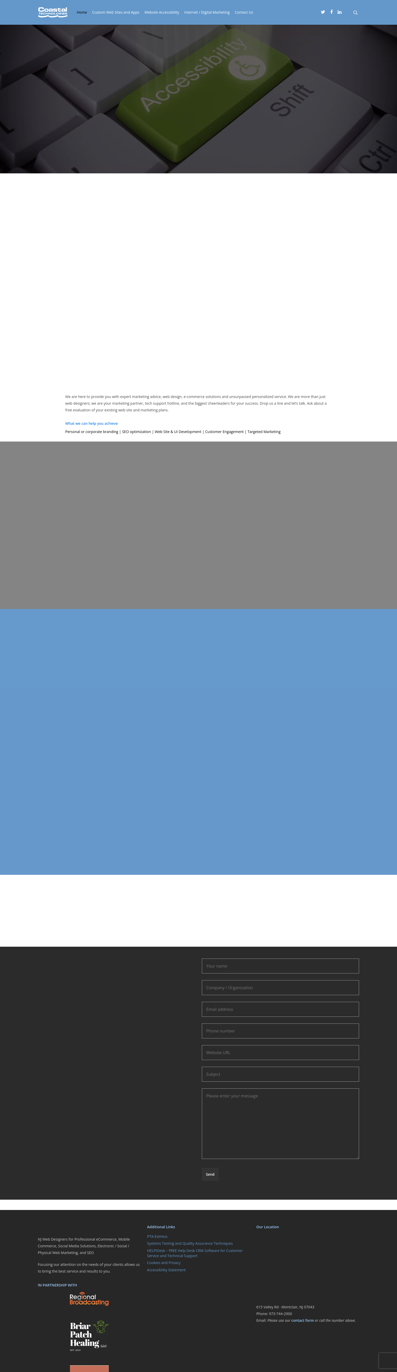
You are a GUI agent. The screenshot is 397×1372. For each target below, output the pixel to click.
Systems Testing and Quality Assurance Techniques (190, 1243)
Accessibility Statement (166, 1269)
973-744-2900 (280, 1313)
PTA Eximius (157, 1236)
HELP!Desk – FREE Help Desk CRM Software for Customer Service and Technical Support (195, 1253)
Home (82, 12)
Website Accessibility (162, 12)
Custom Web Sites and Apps (115, 12)
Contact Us (244, 12)
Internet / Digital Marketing (207, 12)
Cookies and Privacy (163, 1262)
